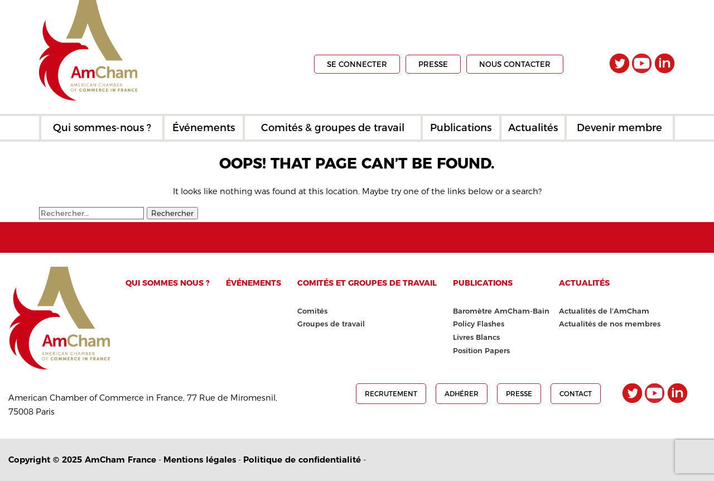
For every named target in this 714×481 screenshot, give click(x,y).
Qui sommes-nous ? (102, 128)
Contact (575, 393)
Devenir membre (619, 128)
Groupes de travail (331, 323)
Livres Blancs (476, 337)
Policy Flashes (478, 323)
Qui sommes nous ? (168, 283)
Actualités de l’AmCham (604, 310)
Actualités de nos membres (609, 323)
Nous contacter (515, 64)
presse (433, 64)
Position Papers (481, 350)
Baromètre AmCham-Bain (501, 310)
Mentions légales (199, 459)
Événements (203, 128)
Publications (460, 128)
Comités (312, 310)
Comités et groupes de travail (367, 283)
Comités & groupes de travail (332, 128)
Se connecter (357, 64)
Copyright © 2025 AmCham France (82, 459)
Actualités (533, 128)
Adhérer (462, 393)
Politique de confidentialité (302, 459)
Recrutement (391, 393)
